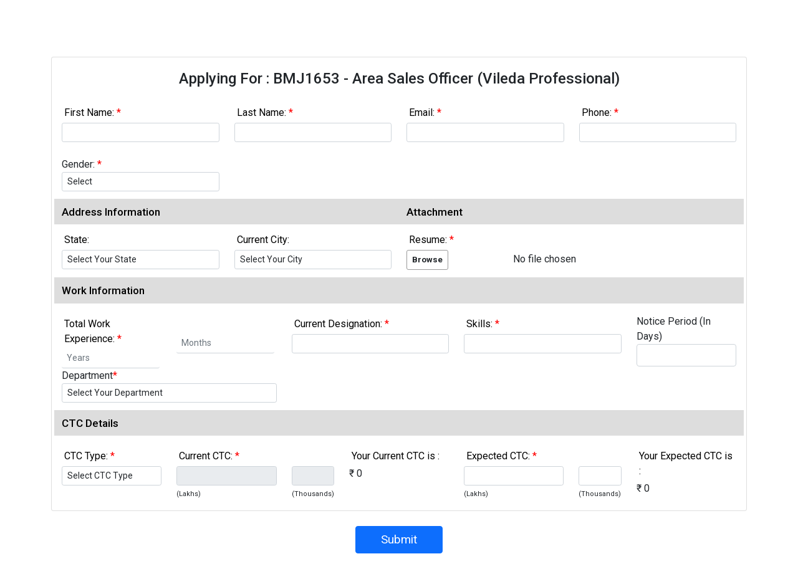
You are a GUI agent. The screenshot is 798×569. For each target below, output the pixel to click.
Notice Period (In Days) (674, 328)
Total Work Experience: (93, 331)
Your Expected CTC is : (686, 463)
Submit (399, 539)
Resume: (431, 240)
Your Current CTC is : (396, 456)
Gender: (82, 164)
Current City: (263, 240)
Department (89, 375)
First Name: (92, 112)
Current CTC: (209, 456)
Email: (425, 112)
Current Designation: (341, 324)
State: (76, 240)
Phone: (600, 112)
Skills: (482, 324)
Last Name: (265, 112)
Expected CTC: (501, 456)
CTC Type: (89, 456)
